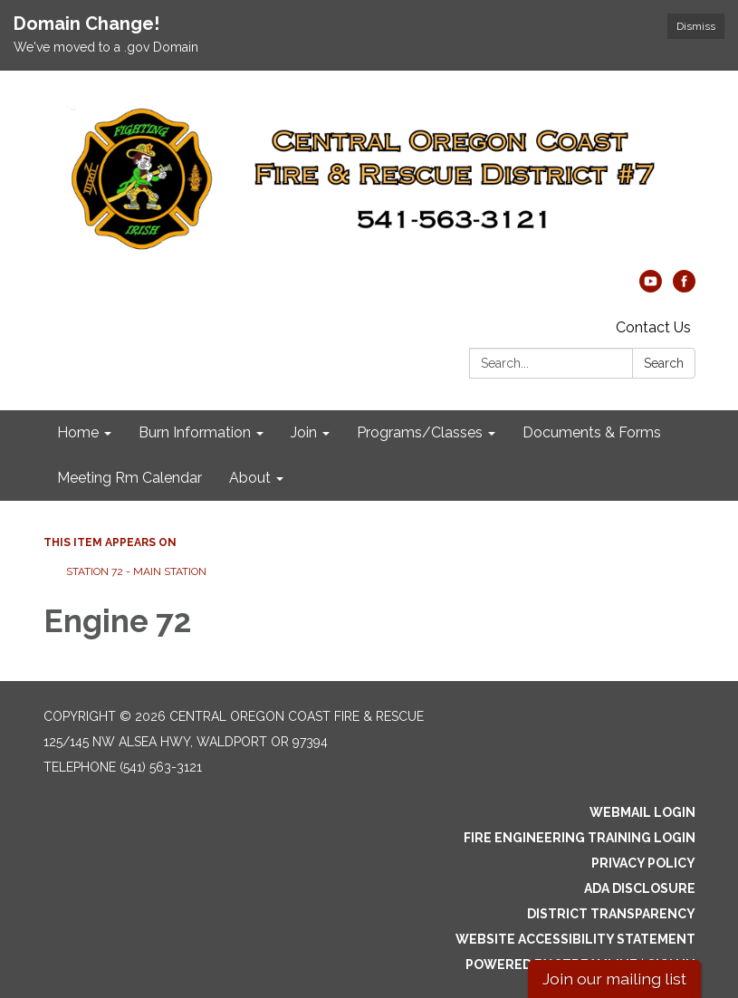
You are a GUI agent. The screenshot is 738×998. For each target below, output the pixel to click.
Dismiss (695, 26)
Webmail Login (642, 812)
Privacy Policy (643, 863)
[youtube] (650, 287)
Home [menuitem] (78, 432)
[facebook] (684, 287)
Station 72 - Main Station (136, 571)
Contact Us (653, 327)
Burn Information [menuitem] (195, 432)
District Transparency (611, 914)
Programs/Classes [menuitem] (420, 432)
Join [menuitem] (304, 432)
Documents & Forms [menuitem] (591, 432)
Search (664, 363)
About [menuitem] (250, 477)
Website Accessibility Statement (575, 939)
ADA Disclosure (639, 888)
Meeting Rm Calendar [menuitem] (129, 477)
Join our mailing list (614, 978)
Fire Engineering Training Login (579, 837)
